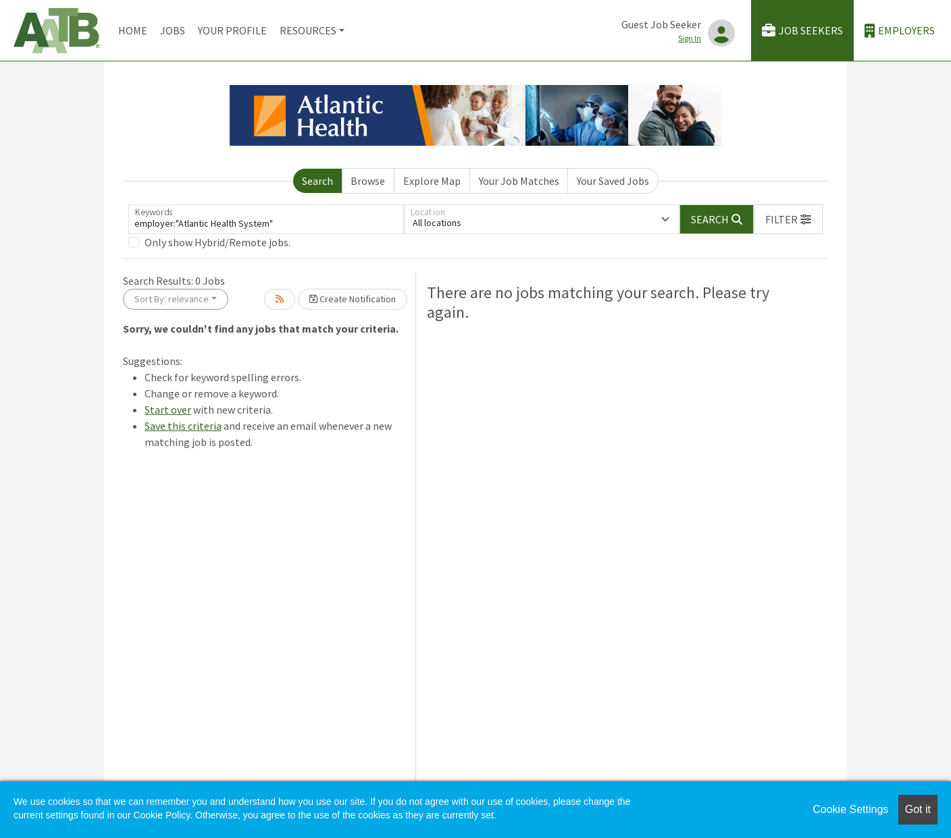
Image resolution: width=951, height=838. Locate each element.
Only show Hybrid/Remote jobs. (217, 242)
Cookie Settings (850, 809)
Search (317, 181)
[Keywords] (266, 219)
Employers (900, 30)
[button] (788, 219)
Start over (168, 409)
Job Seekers (802, 30)
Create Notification (352, 299)
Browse (368, 181)
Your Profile (232, 30)
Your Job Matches (519, 181)
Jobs (172, 30)
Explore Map (432, 181)
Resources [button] (308, 30)
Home (132, 30)
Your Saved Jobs (613, 181)
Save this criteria (183, 425)
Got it (918, 809)
